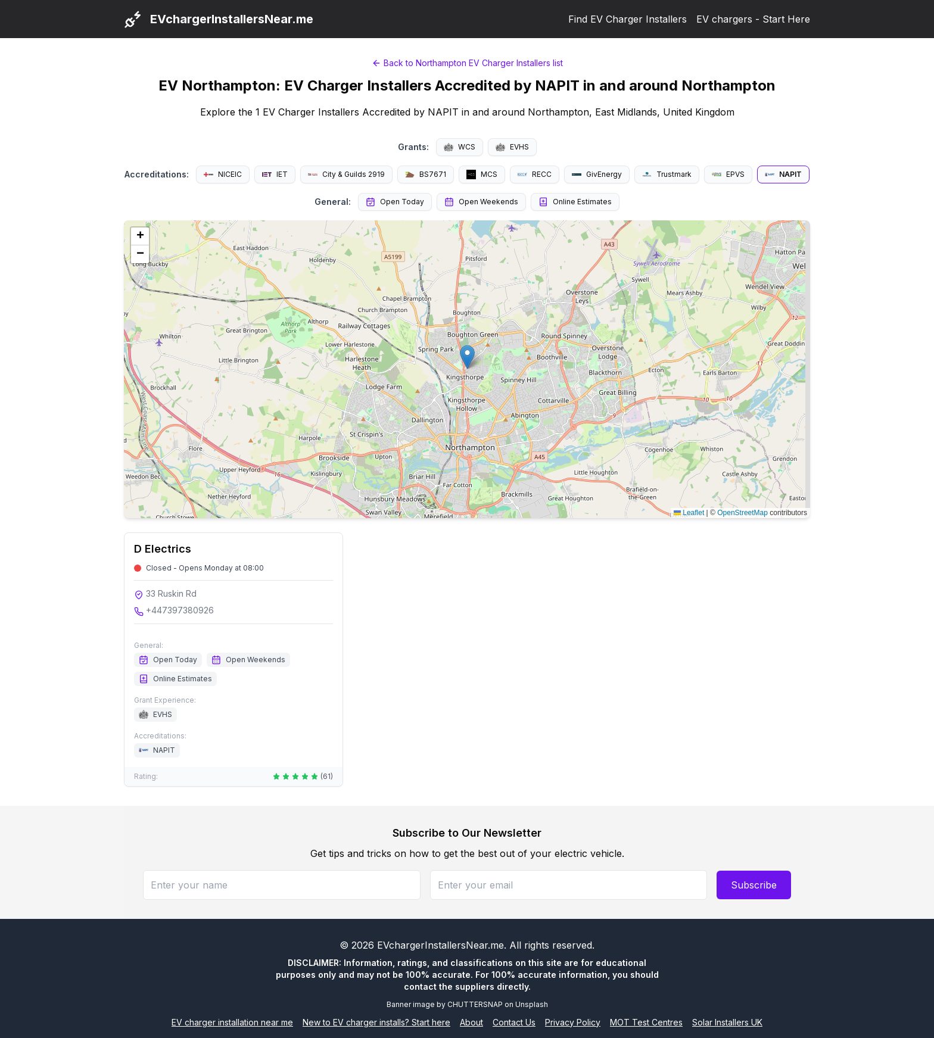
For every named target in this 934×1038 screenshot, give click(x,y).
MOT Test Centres (646, 1022)
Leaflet (689, 513)
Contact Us (514, 1022)
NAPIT (783, 174)
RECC (535, 174)
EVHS (512, 146)
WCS (459, 146)
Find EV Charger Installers (627, 19)
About (471, 1022)
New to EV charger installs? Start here (376, 1022)
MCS (481, 174)
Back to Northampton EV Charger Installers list (467, 63)
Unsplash (531, 1004)
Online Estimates (575, 202)
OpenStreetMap (742, 513)
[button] (467, 357)
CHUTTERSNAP (475, 1004)
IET (275, 174)
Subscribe (754, 885)
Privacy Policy (572, 1022)
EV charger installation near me (232, 1022)
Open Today (395, 202)
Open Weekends (481, 202)
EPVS (728, 174)
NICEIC (223, 174)
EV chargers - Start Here (753, 19)
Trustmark (667, 174)
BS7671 (425, 174)
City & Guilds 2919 (346, 174)
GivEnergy (597, 174)
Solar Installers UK (727, 1022)
